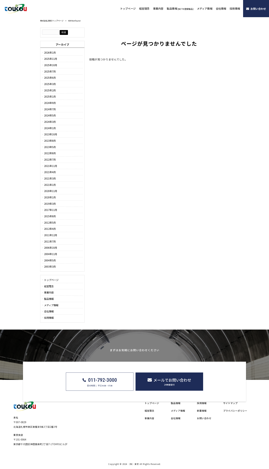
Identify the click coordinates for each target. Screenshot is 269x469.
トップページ (51, 280)
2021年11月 (50, 166)
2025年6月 (50, 77)
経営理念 (49, 286)
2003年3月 (50, 266)
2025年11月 (50, 58)
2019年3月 (50, 203)
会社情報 (49, 311)
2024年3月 (50, 121)
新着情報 (202, 410)
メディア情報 (51, 305)
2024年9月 (50, 103)
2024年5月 (50, 115)
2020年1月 (50, 197)
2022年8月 (50, 153)
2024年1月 (50, 128)
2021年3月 (50, 178)
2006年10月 (50, 247)
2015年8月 (50, 216)
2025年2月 (50, 90)
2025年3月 (50, 84)
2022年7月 (50, 159)
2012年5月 (50, 222)
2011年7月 (50, 241)
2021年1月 (50, 185)
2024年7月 (50, 109)
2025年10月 (50, 65)
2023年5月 (50, 147)
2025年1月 (50, 96)
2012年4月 (50, 228)
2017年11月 (50, 210)
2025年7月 (50, 71)
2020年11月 (50, 191)
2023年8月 (50, 140)
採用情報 (49, 317)
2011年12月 (50, 235)
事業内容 (49, 292)
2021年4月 (50, 172)
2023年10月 (50, 134)
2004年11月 (50, 254)
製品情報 (49, 299)
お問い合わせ (204, 418)
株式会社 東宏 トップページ (51, 20)
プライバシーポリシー (235, 410)
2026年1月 (50, 52)
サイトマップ (230, 403)
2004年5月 (50, 260)
